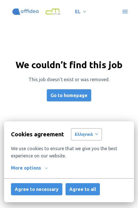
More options (29, 167)
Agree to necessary (37, 189)
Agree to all (82, 189)
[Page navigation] (125, 11)
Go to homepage (69, 95)
